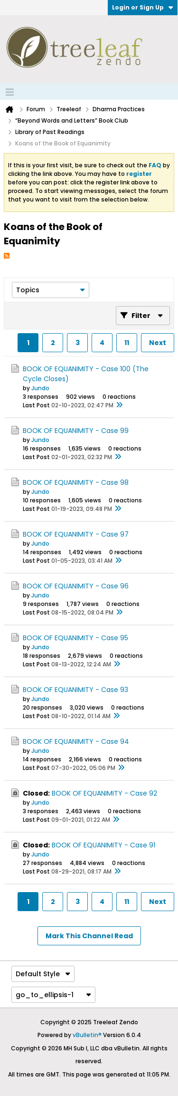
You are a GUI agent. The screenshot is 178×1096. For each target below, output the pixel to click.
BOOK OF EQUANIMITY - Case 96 (76, 586)
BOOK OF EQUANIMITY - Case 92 (104, 793)
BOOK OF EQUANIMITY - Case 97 (76, 534)
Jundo (40, 388)
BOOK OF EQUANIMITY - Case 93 (75, 689)
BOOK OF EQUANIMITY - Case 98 (76, 482)
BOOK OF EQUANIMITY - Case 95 (75, 638)
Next (157, 342)
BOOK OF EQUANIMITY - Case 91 (103, 845)
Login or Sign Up (142, 7)
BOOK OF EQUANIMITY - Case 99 (76, 430)
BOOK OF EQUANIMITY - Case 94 (76, 741)
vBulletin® (87, 1035)
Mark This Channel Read (89, 936)
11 (126, 342)
